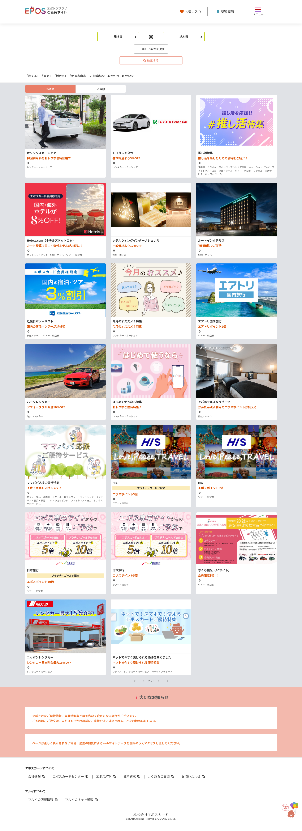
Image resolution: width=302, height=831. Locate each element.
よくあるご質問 (161, 776)
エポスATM (106, 776)
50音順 (100, 89)
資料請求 (132, 776)
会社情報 (37, 776)
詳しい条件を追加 (151, 49)
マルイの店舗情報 (43, 799)
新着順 (50, 89)
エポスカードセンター (70, 776)
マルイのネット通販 (81, 799)
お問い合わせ (194, 776)
